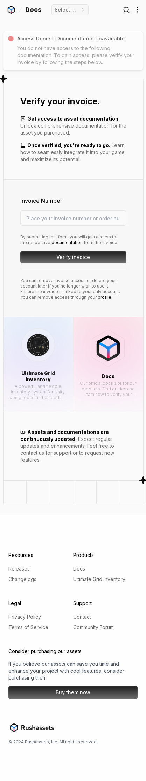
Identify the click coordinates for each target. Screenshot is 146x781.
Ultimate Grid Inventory (99, 579)
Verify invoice (81, 258)
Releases (19, 569)
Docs (79, 569)
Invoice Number (41, 200)
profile (104, 297)
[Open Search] (126, 9)
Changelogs (22, 579)
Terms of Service (28, 627)
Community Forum (93, 627)
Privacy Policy (24, 617)
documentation (66, 242)
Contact (82, 617)
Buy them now (73, 692)
